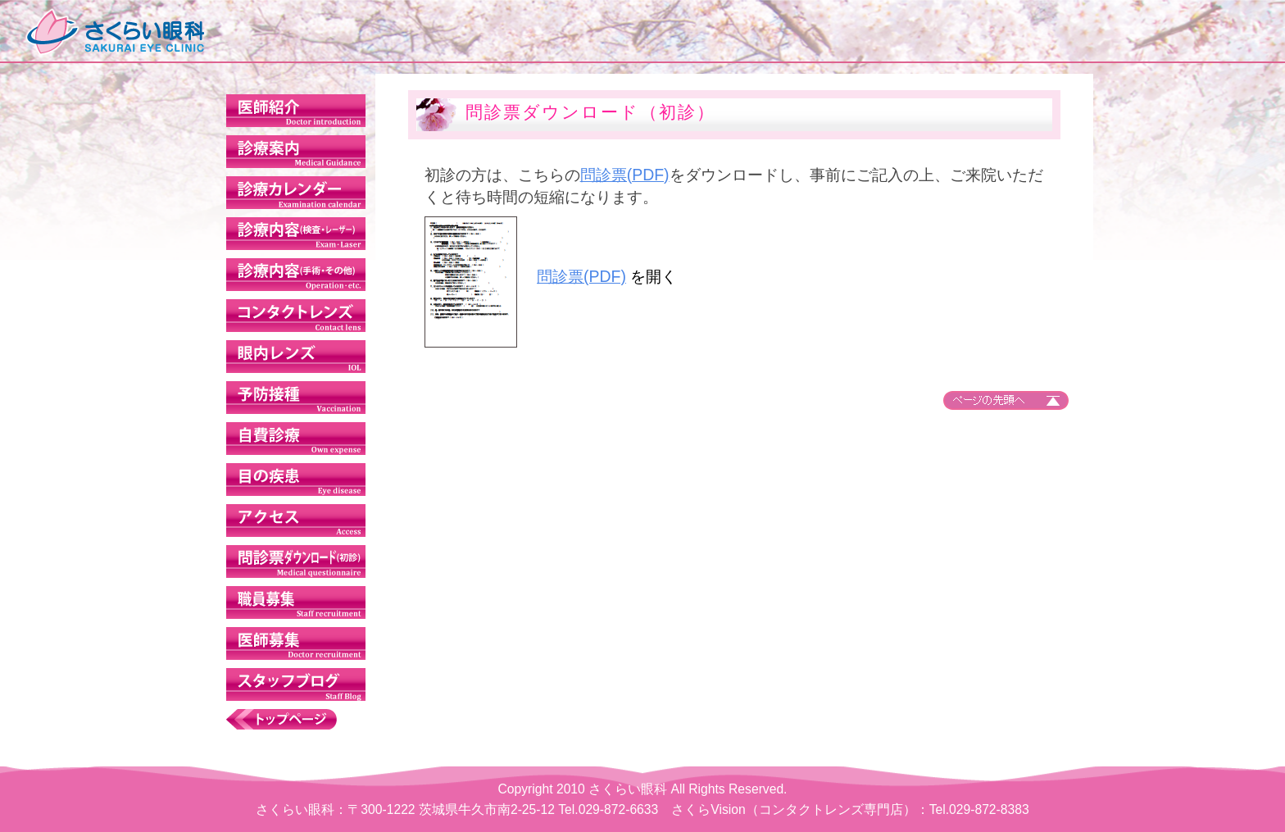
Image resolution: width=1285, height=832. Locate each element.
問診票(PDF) (646, 175)
